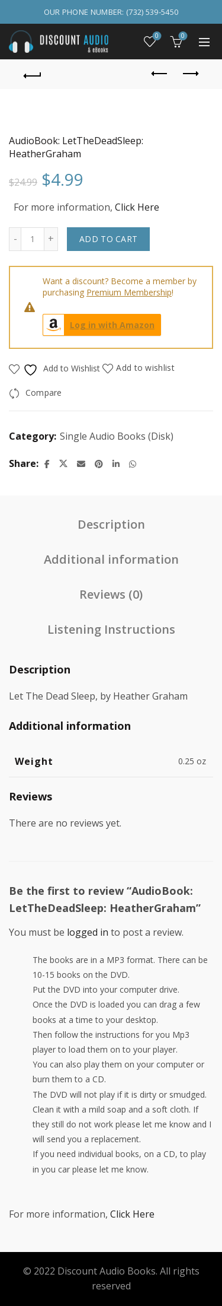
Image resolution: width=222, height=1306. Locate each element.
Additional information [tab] (111, 559)
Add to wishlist (145, 367)
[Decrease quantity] (15, 239)
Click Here (137, 207)
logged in (87, 932)
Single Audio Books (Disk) (116, 436)
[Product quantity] (32, 239)
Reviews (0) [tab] (111, 594)
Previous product (160, 73)
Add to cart (108, 238)
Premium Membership (129, 292)
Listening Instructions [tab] (111, 629)
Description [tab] (111, 524)
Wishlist (156, 36)
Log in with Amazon (99, 324)
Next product (190, 73)
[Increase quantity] (51, 239)
